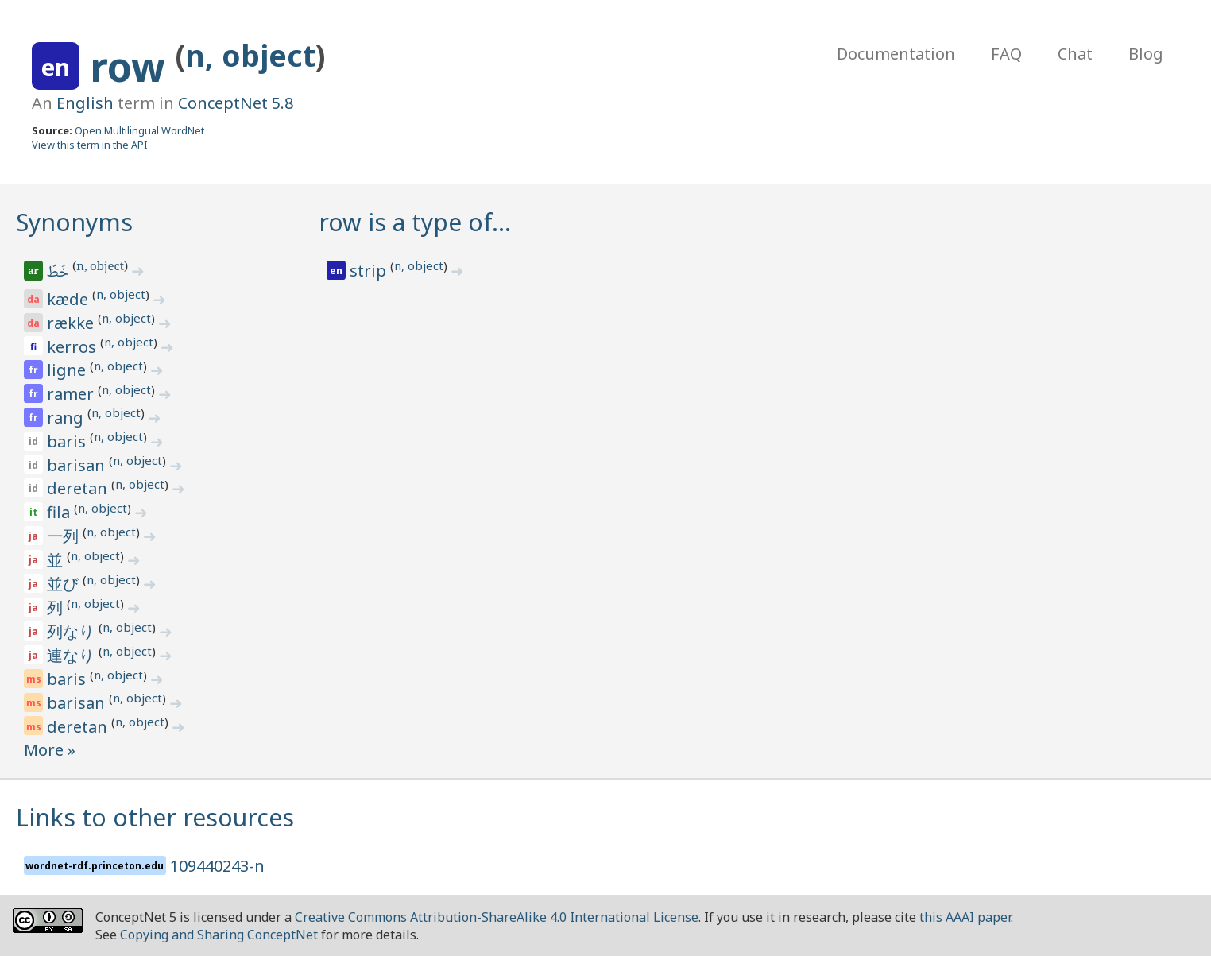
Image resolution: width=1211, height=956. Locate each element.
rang (67, 417)
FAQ (1006, 53)
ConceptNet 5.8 (235, 103)
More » (49, 750)
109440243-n (217, 866)
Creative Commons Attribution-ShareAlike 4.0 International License (496, 917)
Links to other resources (155, 817)
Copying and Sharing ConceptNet (219, 934)
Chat (1075, 53)
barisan (78, 465)
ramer (72, 393)
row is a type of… (415, 222)
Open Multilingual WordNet (139, 130)
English (85, 103)
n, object (250, 55)
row (133, 67)
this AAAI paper (965, 917)
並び (65, 583)
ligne (68, 370)
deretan (79, 488)
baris (68, 441)
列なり (73, 631)
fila (60, 512)
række (72, 323)
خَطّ (59, 273)
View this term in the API (90, 144)
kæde (69, 299)
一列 (65, 536)
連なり (73, 655)
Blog (1145, 53)
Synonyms (74, 222)
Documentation (896, 53)
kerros (73, 347)
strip (370, 270)
